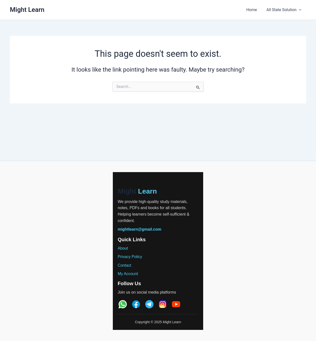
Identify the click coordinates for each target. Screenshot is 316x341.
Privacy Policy (130, 257)
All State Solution (284, 10)
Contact (124, 265)
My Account (128, 274)
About (123, 248)
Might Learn (27, 9)
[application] (299, 10)
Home (254, 9)
